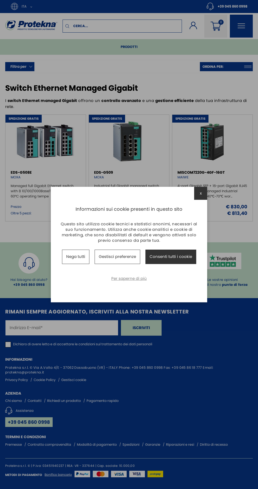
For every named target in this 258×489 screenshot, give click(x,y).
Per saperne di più (129, 278)
